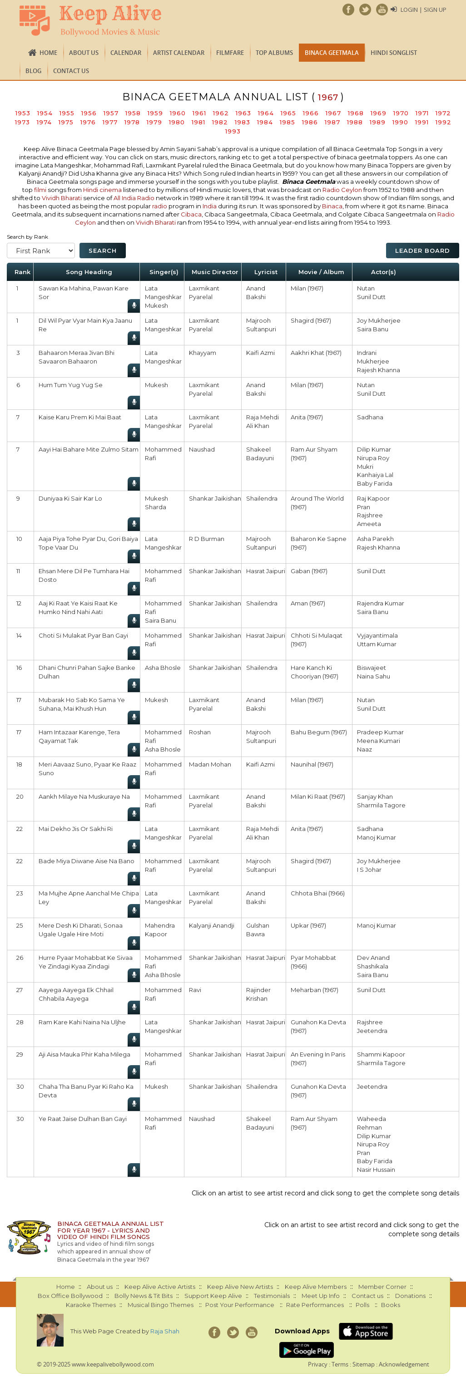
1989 (378, 122)
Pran (363, 507)
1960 (178, 113)
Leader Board (422, 250)
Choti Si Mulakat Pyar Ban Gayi (83, 635)
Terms (340, 1364)
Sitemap (363, 1364)
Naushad (202, 449)
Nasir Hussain (376, 1169)
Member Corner (382, 1286)
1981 (198, 122)
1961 (199, 113)
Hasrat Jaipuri (265, 571)
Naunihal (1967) (312, 764)
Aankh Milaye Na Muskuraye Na (84, 796)
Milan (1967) (307, 288)
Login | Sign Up (423, 9)
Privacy (317, 1364)
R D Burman (206, 538)
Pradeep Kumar (380, 732)
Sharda (155, 507)
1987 (332, 122)
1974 (44, 122)
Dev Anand (373, 957)
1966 (311, 113)
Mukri (365, 466)
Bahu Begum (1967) (319, 732)
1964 (266, 113)
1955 (66, 113)
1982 (220, 122)
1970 (401, 113)
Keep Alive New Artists (240, 1286)
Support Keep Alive (213, 1295)
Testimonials (272, 1295)
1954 (45, 113)
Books (390, 1304)
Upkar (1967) (308, 925)
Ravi (195, 989)
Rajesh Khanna (378, 370)
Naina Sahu (373, 676)
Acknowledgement (404, 1364)
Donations (410, 1295)
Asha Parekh (375, 538)
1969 (379, 113)
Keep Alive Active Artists (159, 1286)
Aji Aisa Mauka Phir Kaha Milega (84, 1054)
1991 (422, 122)
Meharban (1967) (314, 989)
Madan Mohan (210, 764)
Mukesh (156, 305)
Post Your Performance (239, 1304)
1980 (177, 122)
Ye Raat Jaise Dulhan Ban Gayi (83, 1118)
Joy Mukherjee (379, 320)
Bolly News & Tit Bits (143, 1295)
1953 (22, 113)
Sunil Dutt (371, 296)
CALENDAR (125, 53)
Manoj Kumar (376, 837)
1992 (443, 122)
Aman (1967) (308, 603)
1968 (356, 113)
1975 (66, 122)
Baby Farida (374, 483)
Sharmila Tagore (381, 805)
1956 (89, 113)
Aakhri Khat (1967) (316, 352)
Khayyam (202, 352)
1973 (22, 122)
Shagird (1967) (311, 320)
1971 (422, 113)
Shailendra (262, 498)
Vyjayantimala (377, 635)
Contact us (71, 71)
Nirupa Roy (373, 458)
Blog (33, 71)
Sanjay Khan (375, 796)
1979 (154, 122)
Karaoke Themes (91, 1304)
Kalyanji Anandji (211, 925)
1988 (355, 122)
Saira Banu (372, 329)
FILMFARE (230, 53)
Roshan (200, 732)
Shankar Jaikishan (215, 498)
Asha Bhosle (163, 667)
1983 (242, 122)
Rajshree (370, 515)
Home (48, 53)
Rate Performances (315, 1304)
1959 (155, 113)
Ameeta (369, 523)
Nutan (366, 288)
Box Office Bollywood (70, 1295)
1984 (265, 122)
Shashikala (372, 966)
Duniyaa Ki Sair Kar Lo (70, 498)
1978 (132, 122)
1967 (333, 113)
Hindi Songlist (394, 53)
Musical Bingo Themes (160, 1304)
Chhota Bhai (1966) (318, 893)
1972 (443, 113)
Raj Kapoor (373, 498)
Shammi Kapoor (381, 1054)
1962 (221, 113)
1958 (133, 113)
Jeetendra (372, 1030)
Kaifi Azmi (260, 352)
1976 (88, 122)
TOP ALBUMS (274, 53)
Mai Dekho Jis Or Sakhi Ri (76, 828)
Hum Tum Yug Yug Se (71, 384)
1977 (110, 122)
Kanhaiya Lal (375, 474)
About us (84, 53)
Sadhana (370, 417)
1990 (400, 122)
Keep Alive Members (316, 1286)
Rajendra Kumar (380, 603)
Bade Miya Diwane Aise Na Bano (86, 861)
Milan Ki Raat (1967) (318, 796)
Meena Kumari (378, 740)
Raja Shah (164, 1331)
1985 (287, 122)
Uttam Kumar (377, 644)
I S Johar (369, 869)
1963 (243, 113)
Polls (362, 1304)
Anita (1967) (307, 417)
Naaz (364, 749)
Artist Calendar (178, 53)
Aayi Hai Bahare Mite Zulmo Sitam (89, 449)
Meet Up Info (321, 1295)
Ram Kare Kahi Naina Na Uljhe (82, 1022)
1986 (310, 122)
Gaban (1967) (309, 571)
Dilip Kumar (374, 449)
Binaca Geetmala (332, 53)
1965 (288, 113)
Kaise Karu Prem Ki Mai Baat (80, 417)
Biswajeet (371, 667)
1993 (233, 131)
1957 (111, 113)
